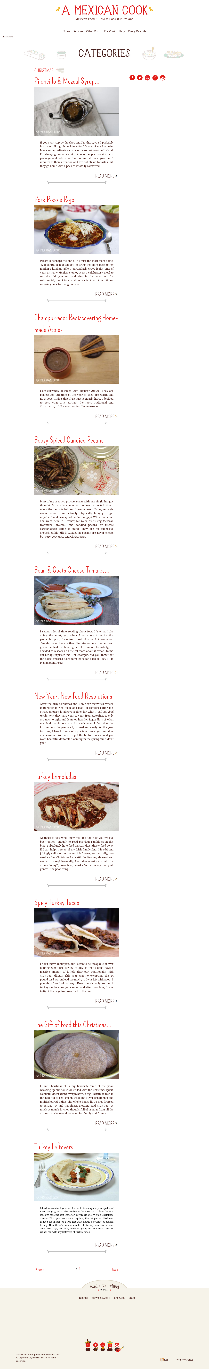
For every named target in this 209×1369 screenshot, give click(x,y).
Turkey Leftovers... (56, 1146)
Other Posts (93, 31)
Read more (106, 176)
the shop (69, 142)
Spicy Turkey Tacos (56, 902)
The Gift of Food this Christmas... (73, 1024)
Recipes (78, 31)
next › (41, 1269)
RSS (164, 1359)
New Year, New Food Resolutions (73, 696)
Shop (122, 31)
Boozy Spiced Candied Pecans (69, 440)
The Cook (109, 31)
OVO (190, 1359)
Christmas (7, 36)
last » (115, 1269)
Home (66, 31)
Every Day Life (137, 31)
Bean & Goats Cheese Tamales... (72, 570)
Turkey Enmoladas (55, 776)
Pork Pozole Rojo (54, 199)
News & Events (101, 1298)
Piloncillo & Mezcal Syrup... (67, 81)
